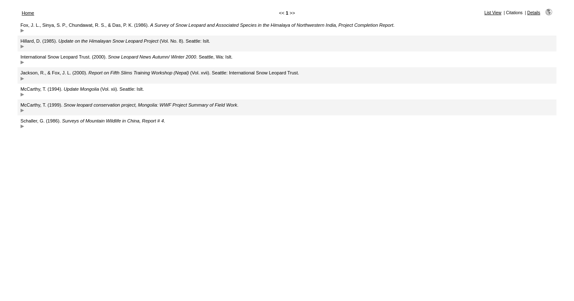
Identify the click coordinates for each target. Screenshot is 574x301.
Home (28, 12)
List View (493, 12)
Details (533, 12)
